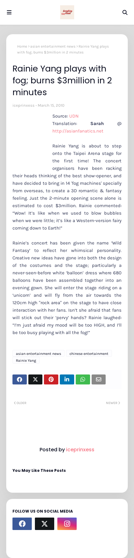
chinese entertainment (88, 353)
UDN (74, 116)
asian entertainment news (52, 46)
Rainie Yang (26, 360)
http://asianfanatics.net (77, 131)
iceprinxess (23, 105)
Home (22, 46)
